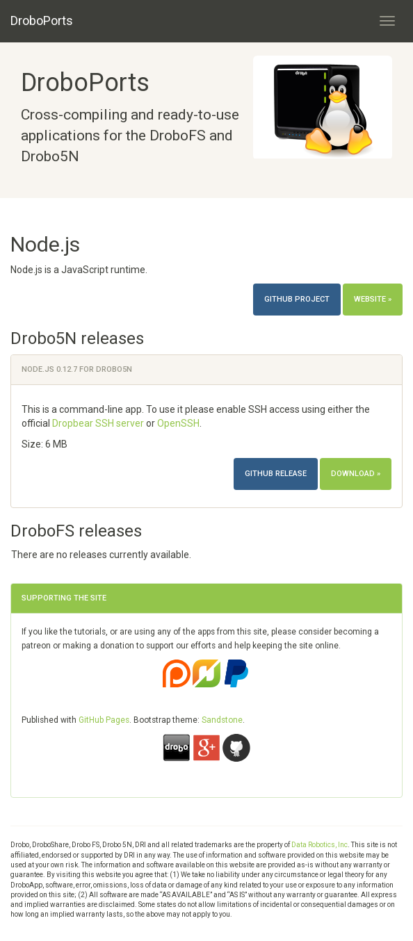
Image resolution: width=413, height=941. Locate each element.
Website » (372, 299)
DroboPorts (41, 20)
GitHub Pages (104, 720)
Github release (276, 473)
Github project (297, 299)
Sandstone (222, 720)
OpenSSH (178, 423)
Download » (355, 473)
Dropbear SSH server (98, 423)
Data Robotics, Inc (319, 845)
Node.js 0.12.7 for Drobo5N (77, 369)
